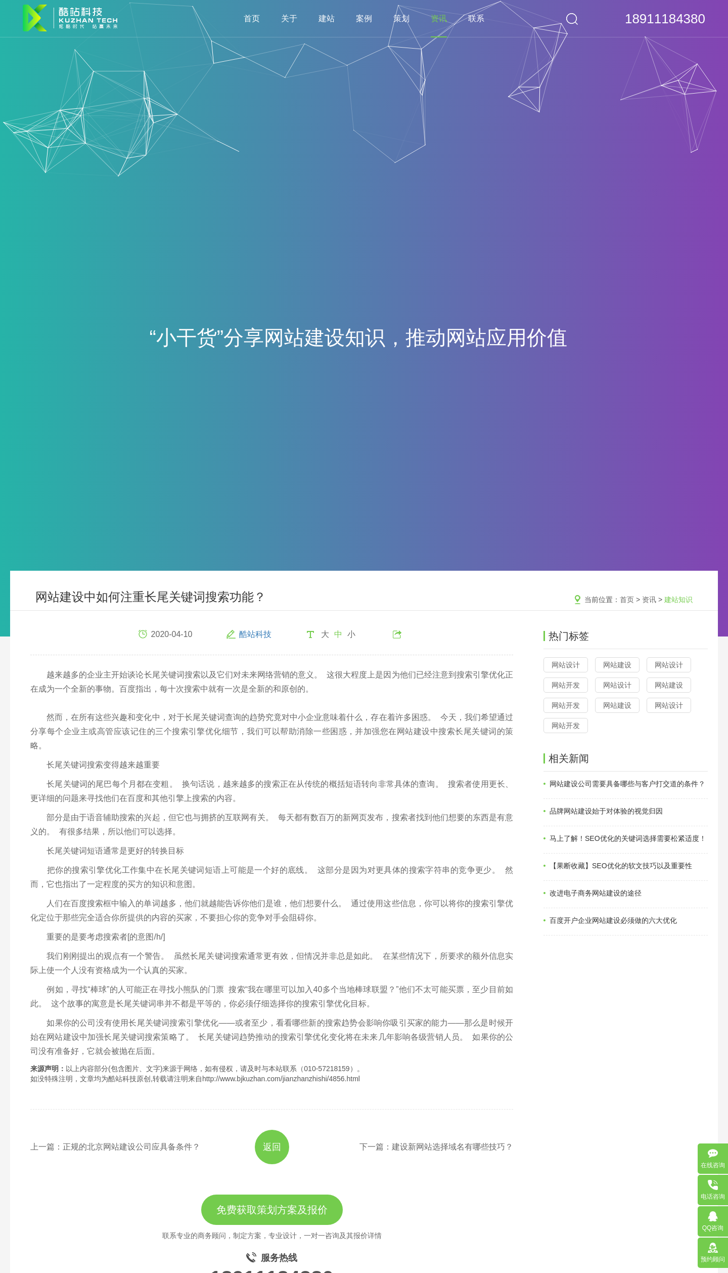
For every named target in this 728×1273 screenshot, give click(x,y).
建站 (326, 18)
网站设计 (566, 665)
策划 (401, 18)
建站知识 (678, 600)
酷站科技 (255, 634)
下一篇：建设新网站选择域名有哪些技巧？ (436, 1146)
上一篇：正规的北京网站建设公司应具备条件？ (115, 1146)
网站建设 (617, 665)
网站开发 (566, 685)
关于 (289, 18)
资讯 (439, 18)
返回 (272, 1147)
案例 (364, 18)
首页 (252, 18)
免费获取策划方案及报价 (272, 1209)
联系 (476, 18)
